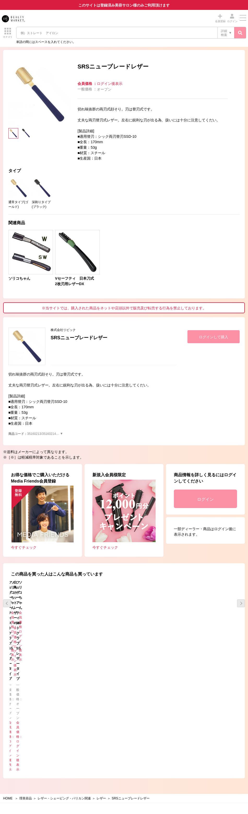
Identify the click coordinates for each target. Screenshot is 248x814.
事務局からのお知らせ (23, 700)
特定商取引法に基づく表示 (148, 707)
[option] (39, 94)
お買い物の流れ (140, 715)
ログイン (205, 499)
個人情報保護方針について (26, 747)
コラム (12, 715)
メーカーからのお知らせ (25, 707)
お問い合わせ (138, 747)
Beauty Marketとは (142, 700)
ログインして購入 (213, 337)
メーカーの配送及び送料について (152, 722)
